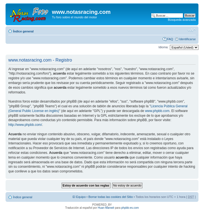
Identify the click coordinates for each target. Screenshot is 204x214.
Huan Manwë (106, 207)
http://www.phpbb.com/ (25, 125)
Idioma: (163, 47)
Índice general (23, 31)
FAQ (170, 39)
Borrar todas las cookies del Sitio (110, 196)
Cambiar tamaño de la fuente (192, 30)
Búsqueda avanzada (182, 19)
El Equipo (78, 196)
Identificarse (187, 39)
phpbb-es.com (130, 207)
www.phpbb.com (157, 111)
